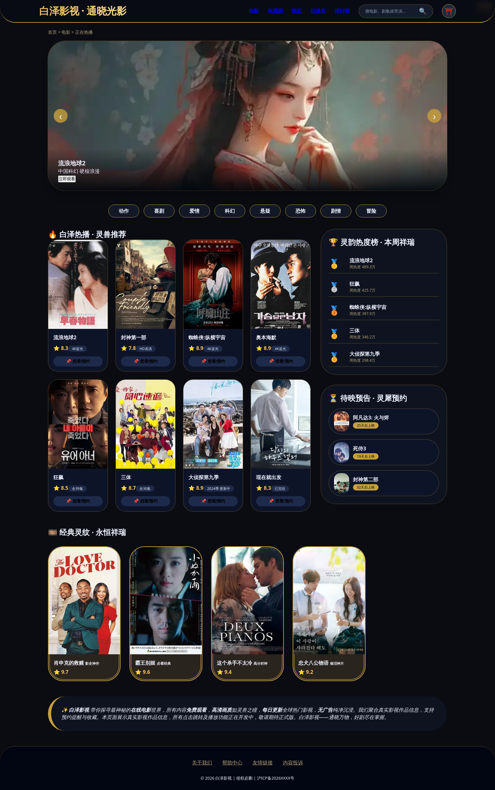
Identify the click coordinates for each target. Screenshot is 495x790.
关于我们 (202, 762)
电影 (254, 10)
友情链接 (263, 762)
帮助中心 (232, 762)
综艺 (297, 10)
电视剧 (275, 10)
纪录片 (318, 10)
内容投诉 (293, 762)
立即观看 (67, 178)
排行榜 (342, 10)
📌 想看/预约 (78, 361)
